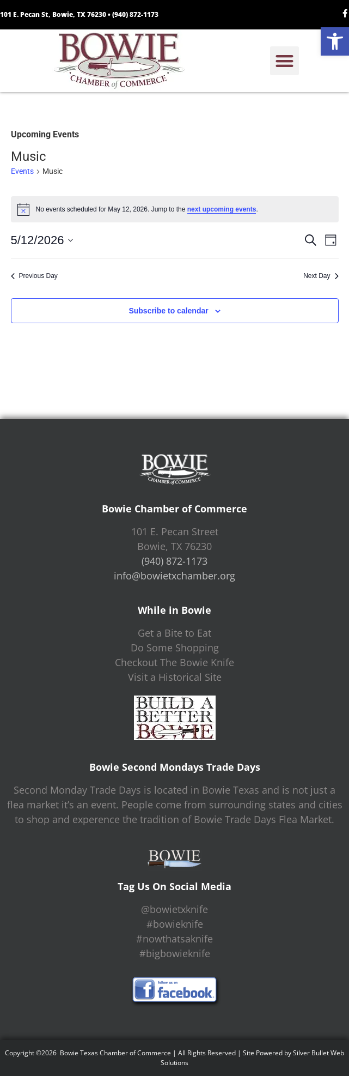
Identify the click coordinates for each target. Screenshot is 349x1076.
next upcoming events (221, 209)
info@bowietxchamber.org (174, 575)
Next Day (320, 276)
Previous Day (34, 276)
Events (22, 171)
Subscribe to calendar (168, 310)
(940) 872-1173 (135, 14)
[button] (335, 41)
